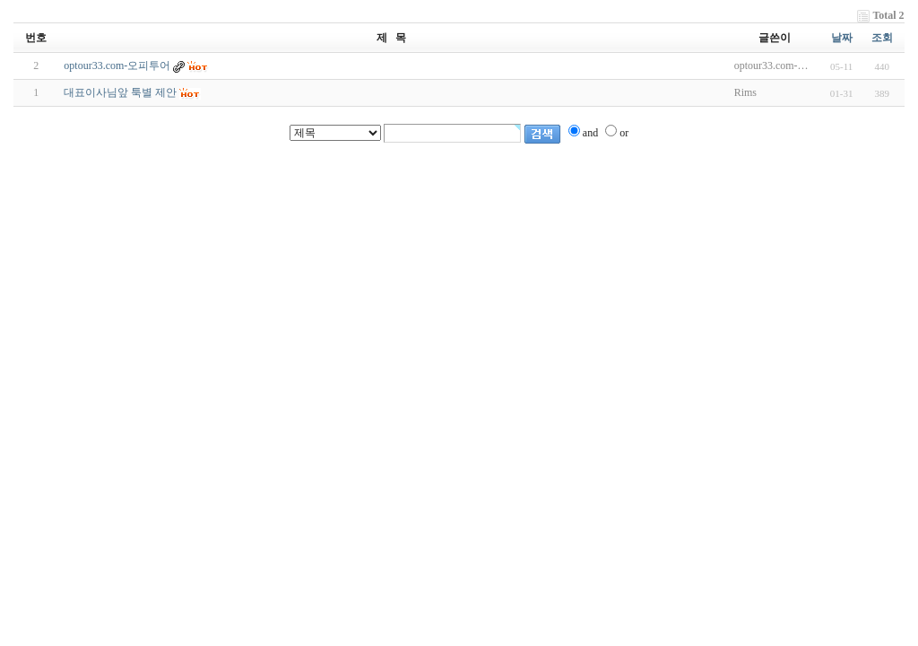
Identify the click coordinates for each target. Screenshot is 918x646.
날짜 (842, 37)
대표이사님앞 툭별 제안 (120, 92)
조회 (882, 37)
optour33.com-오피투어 (117, 65)
